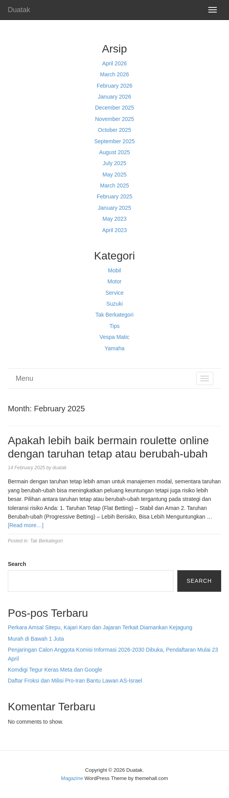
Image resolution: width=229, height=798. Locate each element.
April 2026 (114, 63)
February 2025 (114, 196)
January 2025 (114, 208)
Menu (24, 378)
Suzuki (114, 304)
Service (114, 293)
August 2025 (114, 152)
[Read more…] (25, 525)
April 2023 (114, 230)
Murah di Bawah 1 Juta (36, 639)
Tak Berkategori (114, 315)
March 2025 (114, 185)
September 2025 (114, 141)
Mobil (114, 270)
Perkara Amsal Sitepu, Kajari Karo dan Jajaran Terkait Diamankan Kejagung (100, 627)
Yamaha (114, 348)
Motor (115, 281)
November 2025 (114, 119)
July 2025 (114, 163)
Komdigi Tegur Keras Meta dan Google (55, 670)
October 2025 (114, 130)
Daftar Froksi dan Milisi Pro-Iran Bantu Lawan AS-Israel (75, 680)
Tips (115, 326)
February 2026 (114, 86)
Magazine (72, 778)
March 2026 (114, 74)
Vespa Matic (114, 337)
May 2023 (114, 219)
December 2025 (114, 107)
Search (17, 564)
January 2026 (114, 97)
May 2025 (114, 174)
